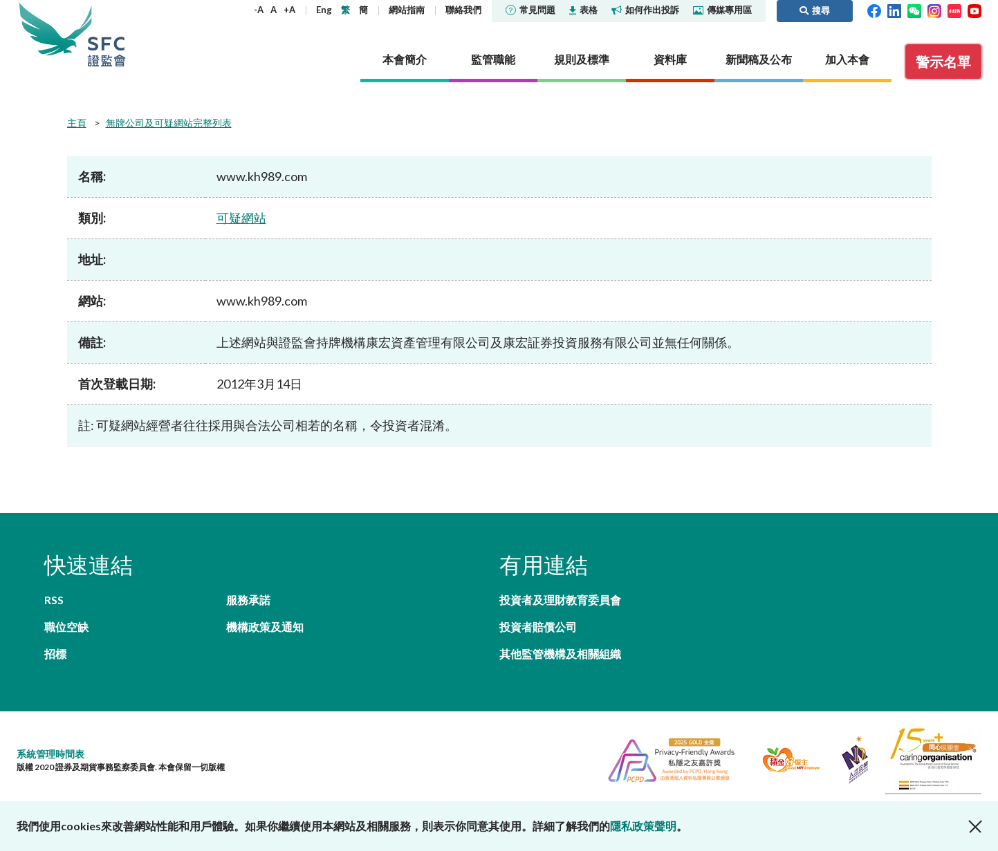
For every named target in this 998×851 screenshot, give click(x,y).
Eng (324, 9)
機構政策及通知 (265, 626)
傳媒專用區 (722, 9)
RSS (54, 599)
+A (289, 9)
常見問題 (530, 9)
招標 (55, 653)
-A (259, 9)
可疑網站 (241, 217)
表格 (583, 9)
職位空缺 (66, 626)
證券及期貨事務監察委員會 (106, 34)
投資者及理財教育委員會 (560, 599)
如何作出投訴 (645, 9)
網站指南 (407, 9)
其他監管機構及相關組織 (560, 653)
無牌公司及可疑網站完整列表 (169, 123)
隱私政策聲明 (643, 825)
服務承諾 (248, 599)
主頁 (76, 123)
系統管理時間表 (50, 754)
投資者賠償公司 (538, 626)
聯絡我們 (463, 9)
